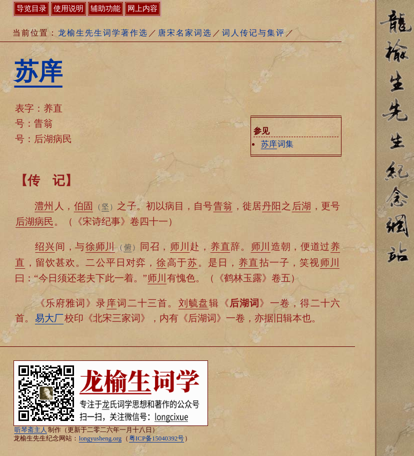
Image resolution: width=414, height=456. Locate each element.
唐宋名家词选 (185, 33)
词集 (277, 144)
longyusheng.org (100, 438)
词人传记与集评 (253, 33)
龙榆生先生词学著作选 (103, 33)
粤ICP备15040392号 (156, 438)
